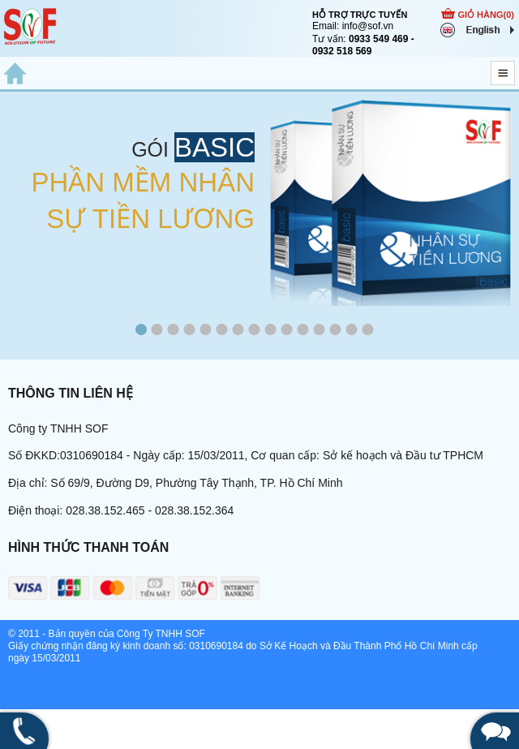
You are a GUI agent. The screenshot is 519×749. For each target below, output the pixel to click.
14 (352, 331)
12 (319, 331)
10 (287, 331)
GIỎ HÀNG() (486, 14)
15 (368, 331)
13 (335, 331)
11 (303, 331)
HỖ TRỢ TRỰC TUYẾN (359, 14)
